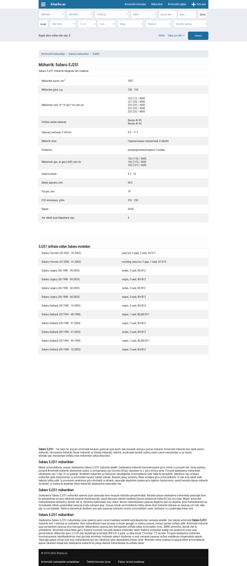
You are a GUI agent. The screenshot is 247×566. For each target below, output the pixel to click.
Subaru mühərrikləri (79, 54)
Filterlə (198, 35)
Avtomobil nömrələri (135, 4)
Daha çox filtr (176, 35)
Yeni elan (198, 4)
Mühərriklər (157, 4)
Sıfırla (161, 35)
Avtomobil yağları (177, 4)
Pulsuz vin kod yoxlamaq (131, 561)
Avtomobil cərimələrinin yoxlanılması (60, 561)
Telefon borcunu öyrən (98, 561)
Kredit (43, 24)
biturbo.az (58, 4)
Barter (203, 14)
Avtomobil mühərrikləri (53, 54)
